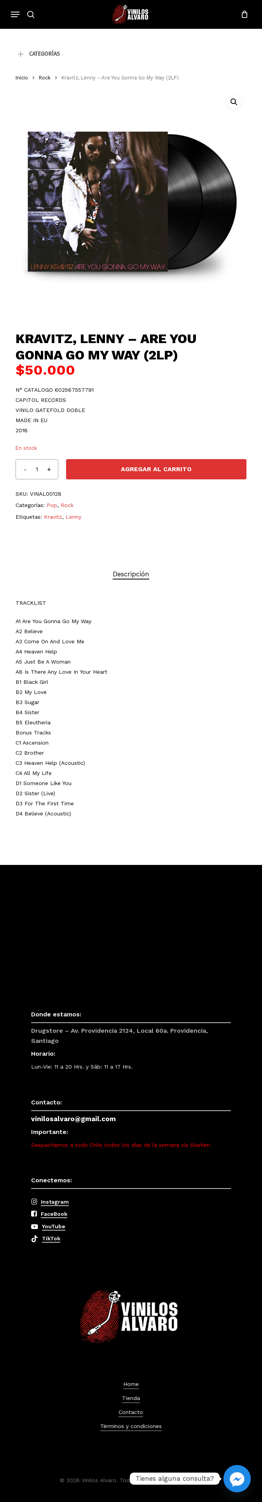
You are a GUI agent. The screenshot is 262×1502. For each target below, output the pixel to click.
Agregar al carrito (156, 469)
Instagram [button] (55, 1202)
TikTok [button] (51, 1238)
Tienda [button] (131, 1398)
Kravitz (53, 517)
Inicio (22, 78)
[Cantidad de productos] (37, 469)
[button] (15, 14)
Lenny (73, 517)
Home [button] (131, 1384)
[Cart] (242, 14)
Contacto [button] (131, 1412)
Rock (45, 78)
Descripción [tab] (131, 574)
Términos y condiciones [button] (131, 1426)
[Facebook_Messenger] (237, 1478)
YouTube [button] (53, 1226)
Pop (52, 505)
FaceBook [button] (54, 1214)
